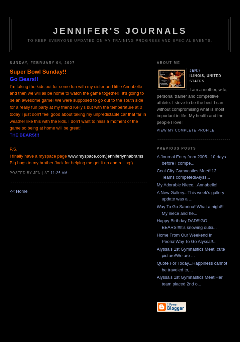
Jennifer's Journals (120, 31)
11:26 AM (59, 173)
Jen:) (195, 70)
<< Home (18, 191)
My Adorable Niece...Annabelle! (187, 184)
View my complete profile (186, 130)
